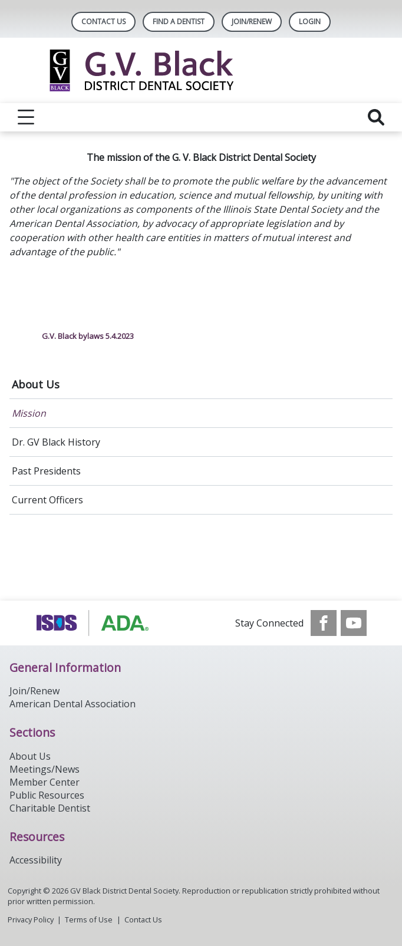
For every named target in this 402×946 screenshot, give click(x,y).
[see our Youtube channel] (354, 623)
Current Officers (47, 499)
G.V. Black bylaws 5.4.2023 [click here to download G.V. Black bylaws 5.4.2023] (88, 336)
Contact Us (103, 22)
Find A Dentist (179, 22)
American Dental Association (72, 703)
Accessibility (35, 859)
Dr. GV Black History (56, 442)
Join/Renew (252, 22)
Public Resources (46, 795)
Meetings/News (44, 769)
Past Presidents (46, 470)
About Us (36, 384)
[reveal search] (376, 117)
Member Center (44, 782)
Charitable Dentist (49, 808)
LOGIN (310, 22)
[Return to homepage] (201, 70)
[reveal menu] (25, 117)
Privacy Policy (31, 919)
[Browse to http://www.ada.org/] (95, 623)
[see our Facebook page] (324, 623)
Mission (29, 413)
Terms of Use (89, 919)
